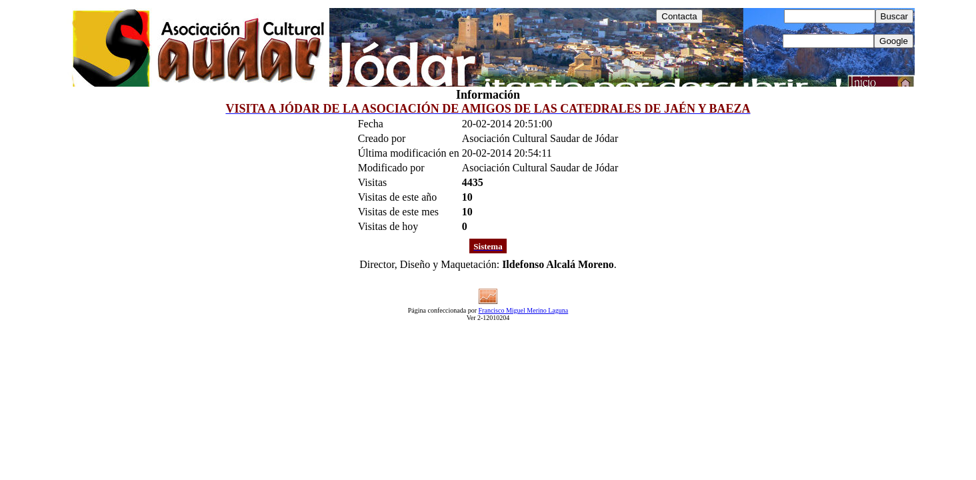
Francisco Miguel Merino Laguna (524, 310)
